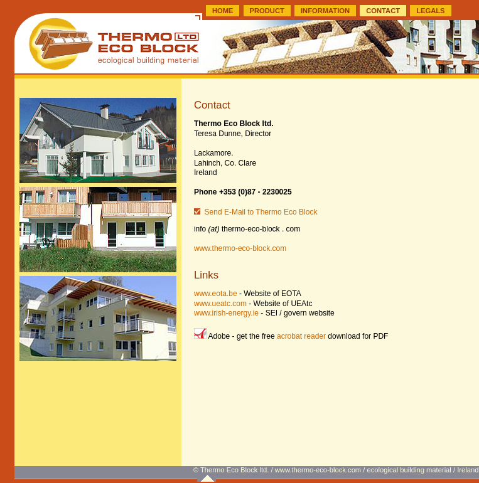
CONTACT (383, 10)
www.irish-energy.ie (226, 313)
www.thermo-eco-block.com (240, 248)
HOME (223, 10)
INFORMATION (325, 10)
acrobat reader (301, 336)
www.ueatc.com (220, 303)
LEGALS (430, 10)
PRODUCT (267, 10)
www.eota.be (215, 293)
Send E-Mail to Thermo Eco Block (261, 212)
